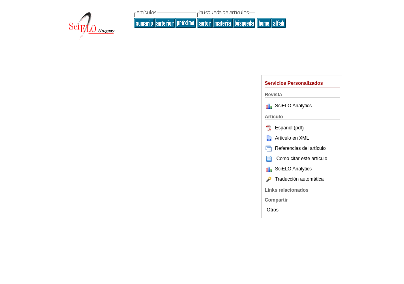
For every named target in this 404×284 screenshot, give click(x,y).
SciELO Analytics (293, 105)
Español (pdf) (284, 128)
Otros (273, 210)
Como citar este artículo (301, 158)
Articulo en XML (287, 138)
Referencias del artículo (295, 148)
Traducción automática (294, 179)
